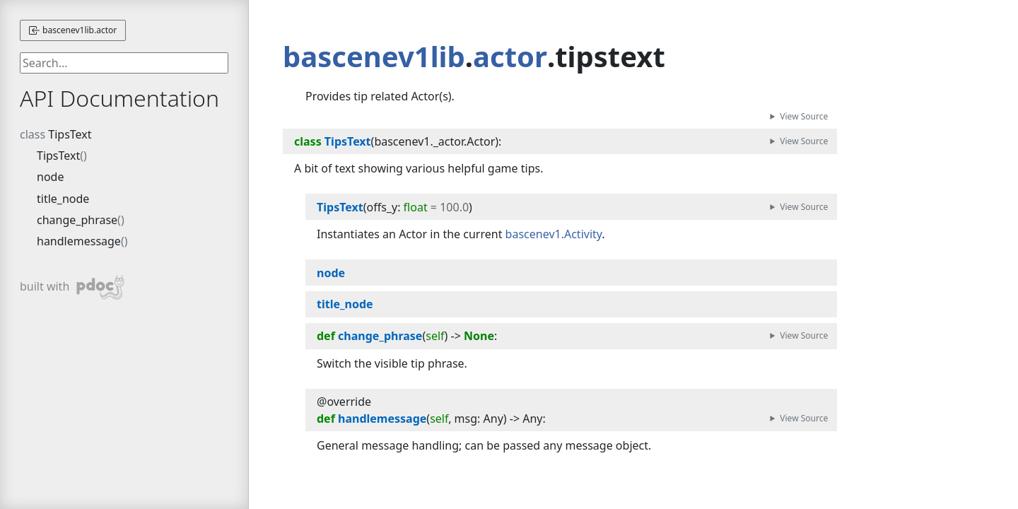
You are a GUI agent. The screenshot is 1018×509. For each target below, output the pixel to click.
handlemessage (79, 241)
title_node (63, 198)
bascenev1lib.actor (73, 30)
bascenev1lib (374, 56)
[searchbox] (124, 63)
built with (72, 287)
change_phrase (77, 220)
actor (510, 56)
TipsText (69, 134)
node (50, 177)
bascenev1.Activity (553, 234)
